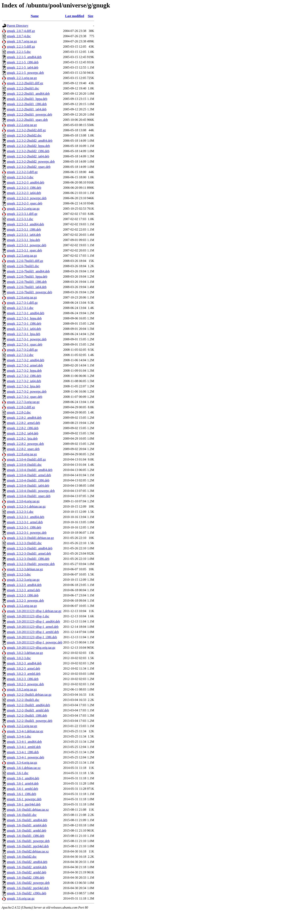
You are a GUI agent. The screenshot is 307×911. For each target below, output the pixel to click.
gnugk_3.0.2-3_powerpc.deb (25, 684)
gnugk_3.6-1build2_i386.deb (25, 877)
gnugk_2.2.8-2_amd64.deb (24, 417)
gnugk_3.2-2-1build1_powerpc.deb (29, 720)
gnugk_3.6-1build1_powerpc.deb (28, 841)
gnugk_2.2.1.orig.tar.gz (22, 78)
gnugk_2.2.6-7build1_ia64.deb (27, 287)
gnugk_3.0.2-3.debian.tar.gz (25, 653)
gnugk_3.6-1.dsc (17, 773)
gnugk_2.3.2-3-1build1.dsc (24, 543)
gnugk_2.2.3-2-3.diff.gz (22, 172)
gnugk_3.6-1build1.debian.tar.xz (28, 809)
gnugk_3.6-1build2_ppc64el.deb (28, 888)
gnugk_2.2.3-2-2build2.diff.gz (26, 130)
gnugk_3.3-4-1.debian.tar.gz (25, 731)
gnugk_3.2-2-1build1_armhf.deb (28, 710)
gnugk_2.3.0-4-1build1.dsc (24, 464)
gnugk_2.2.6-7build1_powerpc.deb (29, 292)
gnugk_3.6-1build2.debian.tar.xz (28, 851)
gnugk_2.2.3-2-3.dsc (20, 177)
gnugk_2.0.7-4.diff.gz (21, 31)
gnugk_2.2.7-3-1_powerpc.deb (27, 339)
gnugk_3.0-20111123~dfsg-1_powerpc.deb (34, 642)
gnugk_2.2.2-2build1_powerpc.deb (29, 114)
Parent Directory (17, 25)
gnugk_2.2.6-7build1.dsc (23, 266)
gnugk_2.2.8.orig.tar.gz (22, 454)
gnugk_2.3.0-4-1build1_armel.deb (29, 475)
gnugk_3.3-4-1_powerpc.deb (25, 757)
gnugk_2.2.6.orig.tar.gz (22, 297)
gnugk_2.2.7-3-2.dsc (20, 355)
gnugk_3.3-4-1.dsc (19, 736)
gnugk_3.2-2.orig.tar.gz (22, 726)
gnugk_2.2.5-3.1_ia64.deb (24, 234)
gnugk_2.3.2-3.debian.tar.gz (25, 569)
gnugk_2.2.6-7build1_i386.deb (27, 281)
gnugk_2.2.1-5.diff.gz (21, 46)
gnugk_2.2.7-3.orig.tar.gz (23, 402)
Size (90, 16)
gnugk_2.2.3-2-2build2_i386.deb (28, 151)
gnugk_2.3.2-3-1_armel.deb (25, 522)
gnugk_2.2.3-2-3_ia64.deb (24, 193)
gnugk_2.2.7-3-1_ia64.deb (24, 328)
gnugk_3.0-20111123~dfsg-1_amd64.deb (33, 621)
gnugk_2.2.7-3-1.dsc (20, 308)
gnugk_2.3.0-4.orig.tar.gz (23, 501)
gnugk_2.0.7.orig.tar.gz (22, 41)
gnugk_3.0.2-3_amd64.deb (24, 663)
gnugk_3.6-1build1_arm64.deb (27, 825)
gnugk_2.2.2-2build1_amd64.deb (28, 93)
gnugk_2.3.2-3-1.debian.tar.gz (26, 506)
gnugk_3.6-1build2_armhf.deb (26, 872)
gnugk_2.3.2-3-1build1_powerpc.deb (31, 564)
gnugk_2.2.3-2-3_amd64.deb (25, 182)
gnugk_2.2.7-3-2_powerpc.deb (27, 391)
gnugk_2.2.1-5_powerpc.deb (25, 72)
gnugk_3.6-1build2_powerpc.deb (28, 882)
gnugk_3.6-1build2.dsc (22, 856)
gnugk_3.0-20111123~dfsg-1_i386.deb (32, 637)
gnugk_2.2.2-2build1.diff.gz (25, 83)
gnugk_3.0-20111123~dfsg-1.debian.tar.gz (34, 611)
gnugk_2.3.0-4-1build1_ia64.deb (28, 485)
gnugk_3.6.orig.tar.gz (21, 898)
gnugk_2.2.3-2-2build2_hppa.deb (28, 146)
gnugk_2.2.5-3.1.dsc (20, 219)
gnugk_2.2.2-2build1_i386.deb (27, 104)
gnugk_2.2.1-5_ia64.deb (22, 67)
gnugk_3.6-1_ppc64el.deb (24, 804)
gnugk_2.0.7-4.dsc (19, 36)
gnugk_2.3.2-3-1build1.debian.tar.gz (30, 538)
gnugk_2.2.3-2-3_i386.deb (24, 187)
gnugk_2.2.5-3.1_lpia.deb (23, 240)
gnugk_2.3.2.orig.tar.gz (22, 605)
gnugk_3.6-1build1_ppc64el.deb (28, 846)
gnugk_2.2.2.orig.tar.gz (22, 125)
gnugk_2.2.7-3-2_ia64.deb (24, 381)
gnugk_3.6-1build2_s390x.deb (26, 893)
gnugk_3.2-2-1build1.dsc (23, 700)
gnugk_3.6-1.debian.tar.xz (24, 767)
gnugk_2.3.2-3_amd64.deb (24, 585)
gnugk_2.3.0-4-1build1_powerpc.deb (31, 490)
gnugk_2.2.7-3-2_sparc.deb (24, 396)
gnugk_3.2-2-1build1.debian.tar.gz (29, 694)
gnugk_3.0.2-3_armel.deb (23, 668)
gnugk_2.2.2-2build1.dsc (23, 88)
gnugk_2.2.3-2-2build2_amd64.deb (29, 140)
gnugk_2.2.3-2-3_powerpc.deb (27, 198)
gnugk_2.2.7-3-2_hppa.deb (24, 370)
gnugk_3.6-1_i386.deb (21, 794)
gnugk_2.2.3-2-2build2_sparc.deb (28, 166)
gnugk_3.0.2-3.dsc (19, 658)
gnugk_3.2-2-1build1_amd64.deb (28, 705)
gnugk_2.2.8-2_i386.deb (23, 428)
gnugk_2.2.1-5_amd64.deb (24, 57)
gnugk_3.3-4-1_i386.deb (23, 752)
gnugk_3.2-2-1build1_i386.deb (27, 715)
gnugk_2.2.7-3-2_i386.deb (24, 376)
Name (35, 16)
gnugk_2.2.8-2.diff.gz (21, 407)
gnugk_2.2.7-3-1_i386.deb (24, 323)
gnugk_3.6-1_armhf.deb (22, 788)
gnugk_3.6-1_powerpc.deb (24, 799)
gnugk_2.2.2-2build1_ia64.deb (27, 109)
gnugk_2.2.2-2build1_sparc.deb (27, 119)
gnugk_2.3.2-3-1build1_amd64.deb (29, 548)
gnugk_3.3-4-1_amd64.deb (24, 741)
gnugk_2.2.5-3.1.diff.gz (22, 213)
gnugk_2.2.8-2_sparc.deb (23, 449)
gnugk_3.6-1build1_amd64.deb (27, 820)
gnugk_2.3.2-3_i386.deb (23, 595)
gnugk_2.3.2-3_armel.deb (23, 590)
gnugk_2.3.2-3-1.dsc (20, 511)
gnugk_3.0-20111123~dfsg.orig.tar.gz (31, 647)
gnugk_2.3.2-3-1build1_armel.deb (29, 553)
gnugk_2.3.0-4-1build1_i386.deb (28, 480)
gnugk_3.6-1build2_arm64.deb (27, 867)
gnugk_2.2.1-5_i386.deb (23, 62)
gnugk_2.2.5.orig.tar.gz (22, 255)
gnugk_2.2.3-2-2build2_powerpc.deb (31, 161)
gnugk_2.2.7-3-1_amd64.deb (25, 313)
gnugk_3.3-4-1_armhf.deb (24, 747)
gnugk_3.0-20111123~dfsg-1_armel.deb (33, 626)
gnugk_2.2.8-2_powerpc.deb (25, 443)
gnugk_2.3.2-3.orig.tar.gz (23, 579)
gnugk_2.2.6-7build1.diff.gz (25, 261)
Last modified (74, 16)
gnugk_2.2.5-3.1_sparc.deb (24, 250)
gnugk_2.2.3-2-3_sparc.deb (24, 203)
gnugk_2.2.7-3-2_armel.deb (25, 365)
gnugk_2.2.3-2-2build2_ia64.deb (28, 156)
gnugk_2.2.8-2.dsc (19, 412)
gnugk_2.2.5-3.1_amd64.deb (25, 224)
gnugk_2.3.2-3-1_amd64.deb (25, 517)
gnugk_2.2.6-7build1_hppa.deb (27, 276)
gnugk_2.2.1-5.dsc (19, 51)
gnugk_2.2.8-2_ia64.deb (22, 433)
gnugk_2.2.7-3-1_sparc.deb (24, 344)
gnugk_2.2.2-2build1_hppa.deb (27, 99)
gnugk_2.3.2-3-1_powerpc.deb (27, 532)
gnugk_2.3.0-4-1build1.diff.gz (26, 459)
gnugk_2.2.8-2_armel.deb (23, 423)
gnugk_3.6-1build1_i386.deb (25, 835)
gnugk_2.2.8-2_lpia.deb (22, 438)
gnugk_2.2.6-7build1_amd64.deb (28, 271)
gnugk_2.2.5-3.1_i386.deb (24, 229)
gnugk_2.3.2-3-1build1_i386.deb (28, 558)
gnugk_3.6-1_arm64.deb (23, 783)
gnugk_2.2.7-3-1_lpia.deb (23, 334)
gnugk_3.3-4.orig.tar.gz (22, 762)
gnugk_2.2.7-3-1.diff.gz (22, 302)
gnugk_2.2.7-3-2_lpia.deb (23, 386)
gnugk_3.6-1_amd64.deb (23, 778)
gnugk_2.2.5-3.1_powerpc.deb (26, 245)
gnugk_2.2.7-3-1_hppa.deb (24, 318)
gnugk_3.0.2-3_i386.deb (23, 679)
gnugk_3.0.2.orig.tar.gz (22, 689)
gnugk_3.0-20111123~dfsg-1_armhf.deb (33, 632)
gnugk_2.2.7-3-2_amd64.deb (25, 360)
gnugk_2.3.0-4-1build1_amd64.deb (29, 470)
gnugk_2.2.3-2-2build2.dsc (24, 135)
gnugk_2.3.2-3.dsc (19, 574)
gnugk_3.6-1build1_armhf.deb (26, 830)
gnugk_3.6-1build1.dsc (22, 815)
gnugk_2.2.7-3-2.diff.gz (22, 349)
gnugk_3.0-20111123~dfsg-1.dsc (28, 616)
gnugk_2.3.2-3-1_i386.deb (24, 527)
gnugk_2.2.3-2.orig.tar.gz (23, 208)
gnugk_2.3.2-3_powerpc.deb (25, 600)
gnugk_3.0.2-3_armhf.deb (24, 673)
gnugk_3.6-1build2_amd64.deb (27, 862)
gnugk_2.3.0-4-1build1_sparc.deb (28, 496)
